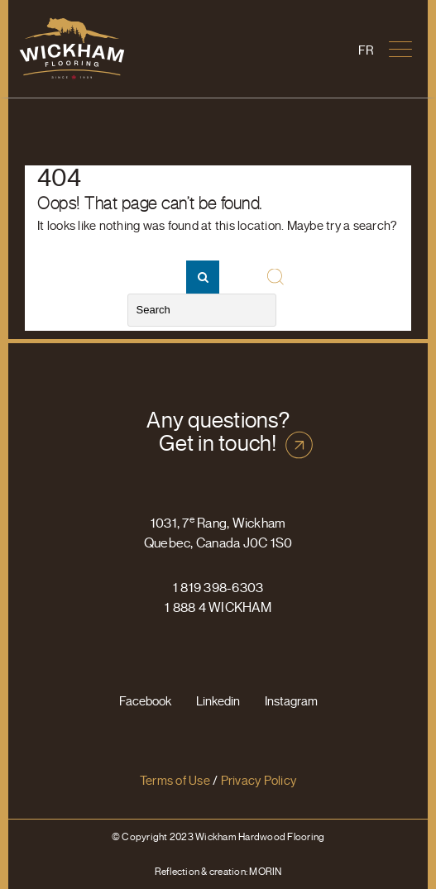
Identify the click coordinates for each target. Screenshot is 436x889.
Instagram (291, 701)
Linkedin (218, 701)
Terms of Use (175, 780)
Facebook (145, 701)
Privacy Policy (259, 780)
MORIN (265, 871)
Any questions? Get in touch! (218, 431)
